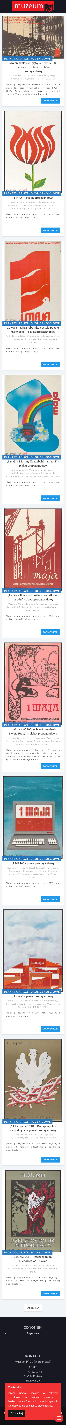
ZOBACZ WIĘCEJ (50, 100)
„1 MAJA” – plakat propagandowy (33, 863)
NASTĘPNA (33, 1307)
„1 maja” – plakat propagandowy (33, 996)
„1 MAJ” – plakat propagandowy (32, 197)
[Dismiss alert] (16, 1413)
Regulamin (33, 1333)
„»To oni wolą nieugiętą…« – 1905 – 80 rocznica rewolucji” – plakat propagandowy (33, 67)
